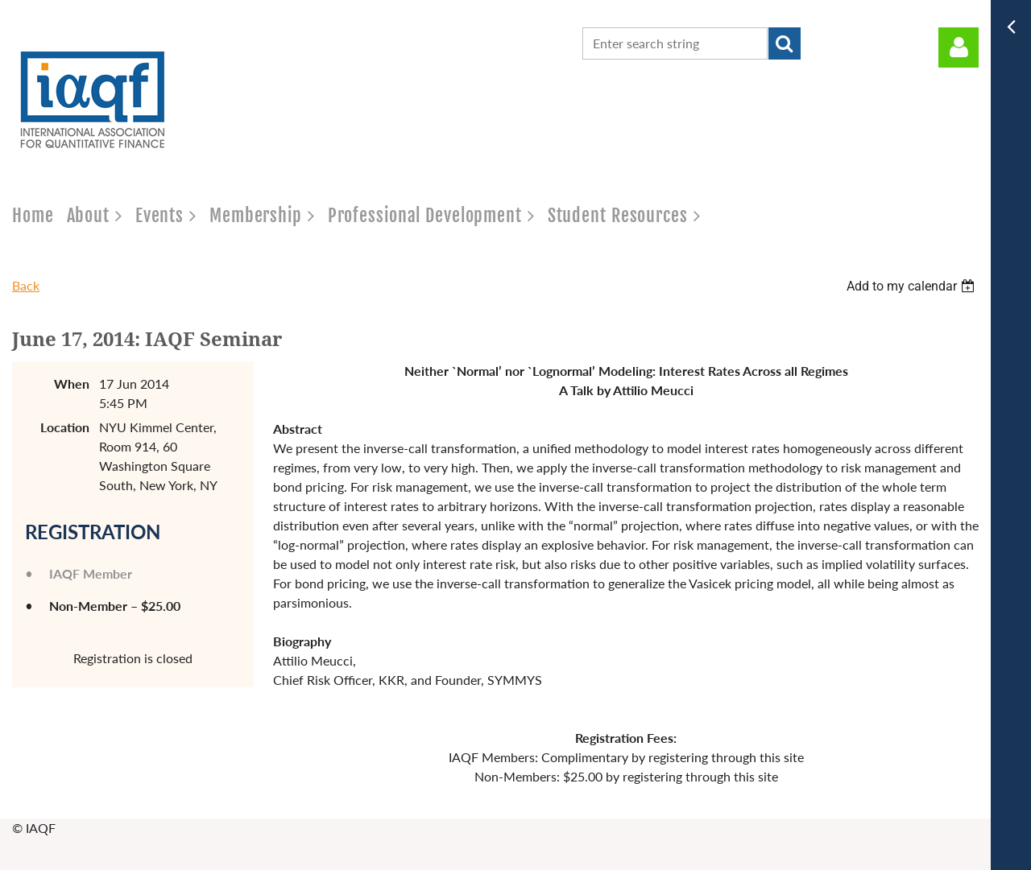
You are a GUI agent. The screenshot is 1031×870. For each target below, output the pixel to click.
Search (784, 43)
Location (64, 427)
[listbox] (913, 286)
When (71, 383)
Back (25, 285)
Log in (958, 47)
